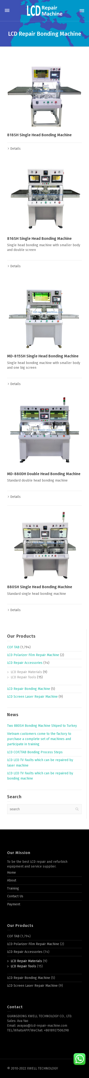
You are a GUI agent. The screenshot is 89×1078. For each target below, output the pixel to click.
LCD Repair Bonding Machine (28, 689)
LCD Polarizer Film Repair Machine (33, 655)
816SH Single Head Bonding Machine (39, 238)
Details (15, 149)
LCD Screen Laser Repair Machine (32, 697)
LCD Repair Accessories (24, 663)
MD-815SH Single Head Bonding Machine (43, 356)
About (11, 880)
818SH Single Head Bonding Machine (39, 135)
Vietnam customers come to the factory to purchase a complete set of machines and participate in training (39, 739)
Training (13, 888)
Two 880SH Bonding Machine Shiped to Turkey (42, 726)
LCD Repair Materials (26, 672)
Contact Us (15, 896)
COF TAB (13, 647)
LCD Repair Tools (23, 677)
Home (11, 873)
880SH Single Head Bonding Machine (39, 587)
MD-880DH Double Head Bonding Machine (43, 474)
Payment (13, 904)
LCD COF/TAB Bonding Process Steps (35, 752)
